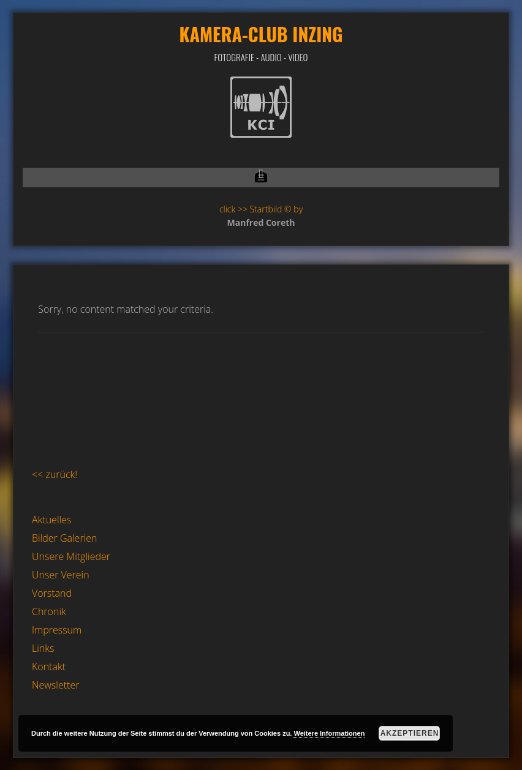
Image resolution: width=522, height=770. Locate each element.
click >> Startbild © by (261, 209)
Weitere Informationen (329, 733)
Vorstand (52, 593)
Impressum (56, 630)
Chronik (49, 611)
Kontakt (49, 666)
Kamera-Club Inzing (260, 34)
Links (43, 648)
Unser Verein (60, 574)
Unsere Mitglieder (71, 556)
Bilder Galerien (64, 538)
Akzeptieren (409, 733)
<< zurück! (54, 474)
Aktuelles (51, 519)
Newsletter (55, 685)
